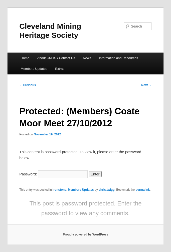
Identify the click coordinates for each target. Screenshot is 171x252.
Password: (53, 174)
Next (146, 85)
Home (25, 58)
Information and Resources (118, 58)
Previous (27, 85)
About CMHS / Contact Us (56, 58)
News (87, 58)
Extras (59, 69)
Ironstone (59, 189)
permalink (143, 189)
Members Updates (34, 69)
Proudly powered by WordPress (85, 234)
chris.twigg (106, 189)
